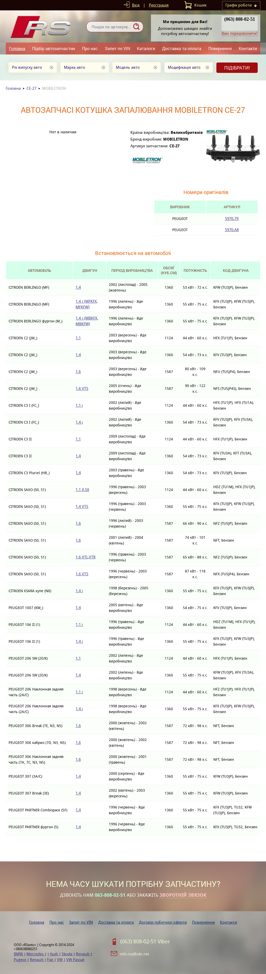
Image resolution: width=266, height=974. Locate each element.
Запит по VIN (117, 48)
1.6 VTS (82, 388)
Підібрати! (237, 68)
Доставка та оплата (181, 48)
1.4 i (79, 422)
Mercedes (35, 953)
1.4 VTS (82, 506)
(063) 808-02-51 (239, 19)
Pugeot (20, 959)
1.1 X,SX (82, 489)
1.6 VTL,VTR (86, 557)
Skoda (67, 953)
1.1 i (79, 405)
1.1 (78, 337)
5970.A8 (232, 229)
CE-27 (31, 88)
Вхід (135, 5)
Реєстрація (159, 5)
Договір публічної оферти (163, 922)
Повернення (220, 48)
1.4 (78, 287)
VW (60, 959)
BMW (19, 953)
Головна (17, 48)
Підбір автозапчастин (53, 48)
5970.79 (231, 218)
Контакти (248, 48)
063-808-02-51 (110, 895)
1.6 (78, 371)
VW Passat (75, 959)
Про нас (90, 48)
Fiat (50, 959)
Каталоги (146, 48)
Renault (83, 953)
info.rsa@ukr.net (134, 953)
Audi (54, 953)
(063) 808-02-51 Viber (145, 941)
